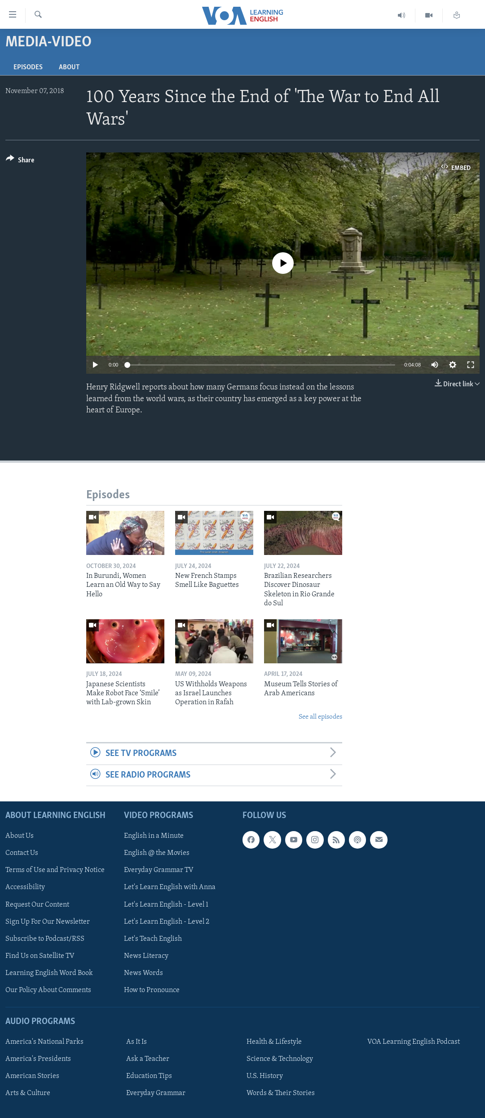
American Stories (32, 1076)
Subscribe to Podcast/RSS (44, 939)
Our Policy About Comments (48, 990)
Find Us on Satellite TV (40, 956)
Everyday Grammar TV (159, 870)
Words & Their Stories (281, 1093)
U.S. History (265, 1076)
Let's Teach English (153, 939)
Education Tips (149, 1076)
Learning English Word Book (49, 973)
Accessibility (25, 887)
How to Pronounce (152, 990)
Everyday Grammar (155, 1093)
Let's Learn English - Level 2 (166, 922)
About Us (19, 836)
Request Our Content (37, 904)
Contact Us (21, 853)
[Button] (20, 161)
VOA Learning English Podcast (413, 1042)
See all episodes (320, 717)
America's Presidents (38, 1059)
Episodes (28, 67)
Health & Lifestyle (274, 1042)
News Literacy (146, 956)
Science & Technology (280, 1059)
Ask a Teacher (147, 1059)
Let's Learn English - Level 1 (166, 904)
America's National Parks (44, 1042)
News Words (143, 973)
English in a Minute (154, 836)
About (69, 67)
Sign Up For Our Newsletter (47, 922)
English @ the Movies (157, 853)
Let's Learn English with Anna (170, 887)
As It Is (136, 1042)
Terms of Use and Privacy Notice (55, 870)
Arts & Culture (27, 1093)
